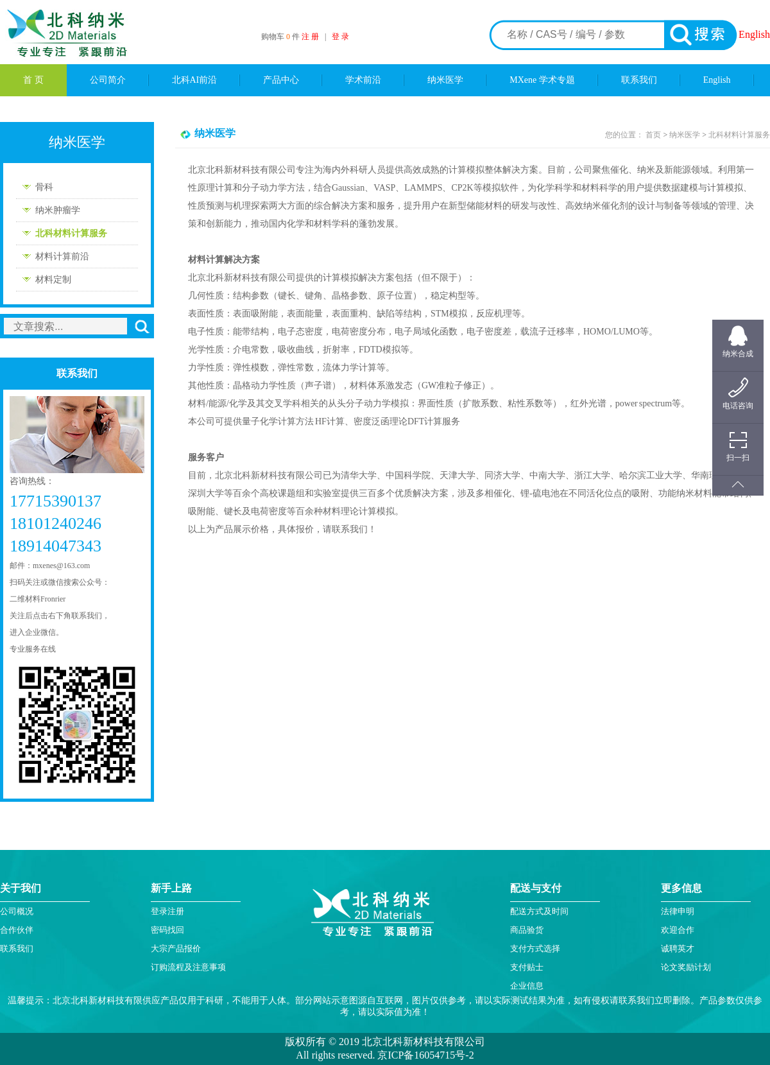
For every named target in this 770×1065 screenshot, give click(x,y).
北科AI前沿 (195, 80)
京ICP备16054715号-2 (424, 1055)
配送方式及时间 (539, 911)
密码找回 (167, 930)
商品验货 (526, 930)
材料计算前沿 (62, 256)
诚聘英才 (677, 948)
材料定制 (53, 279)
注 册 (310, 36)
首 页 (33, 80)
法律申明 (677, 911)
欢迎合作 (677, 930)
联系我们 (639, 80)
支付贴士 (526, 967)
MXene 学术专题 (542, 80)
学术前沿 (363, 80)
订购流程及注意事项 (188, 967)
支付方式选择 (535, 948)
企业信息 (526, 986)
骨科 (44, 187)
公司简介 (108, 80)
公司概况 (16, 911)
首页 (653, 134)
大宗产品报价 (176, 948)
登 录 (340, 36)
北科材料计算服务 (71, 233)
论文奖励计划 (686, 967)
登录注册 (167, 911)
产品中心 (281, 80)
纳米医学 (445, 80)
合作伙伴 (16, 930)
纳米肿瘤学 (57, 210)
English (754, 34)
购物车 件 (281, 36)
